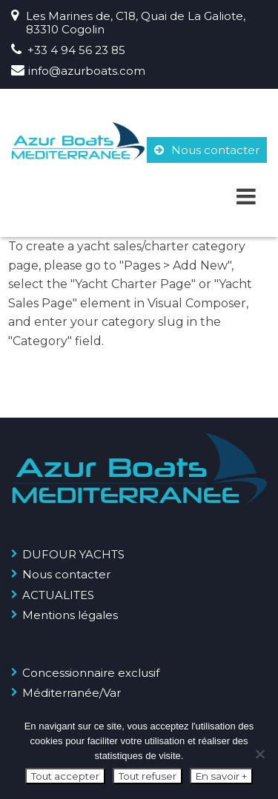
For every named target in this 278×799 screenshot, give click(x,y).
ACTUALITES (58, 595)
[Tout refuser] (259, 753)
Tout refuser (147, 776)
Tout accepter (65, 776)
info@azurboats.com (86, 71)
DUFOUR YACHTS (73, 554)
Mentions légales (70, 615)
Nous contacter (206, 150)
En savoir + (221, 776)
